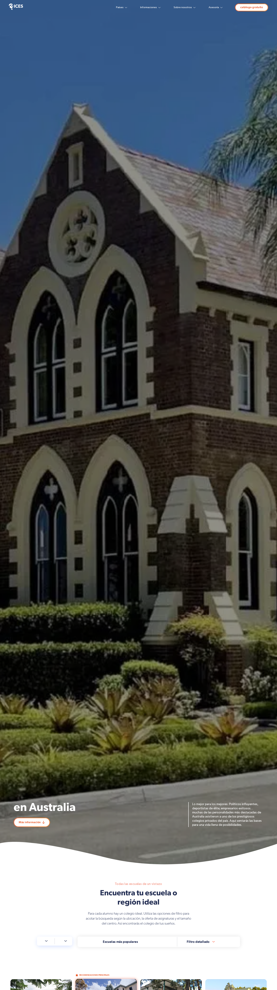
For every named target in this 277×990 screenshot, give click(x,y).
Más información (32, 822)
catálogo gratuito (251, 7)
